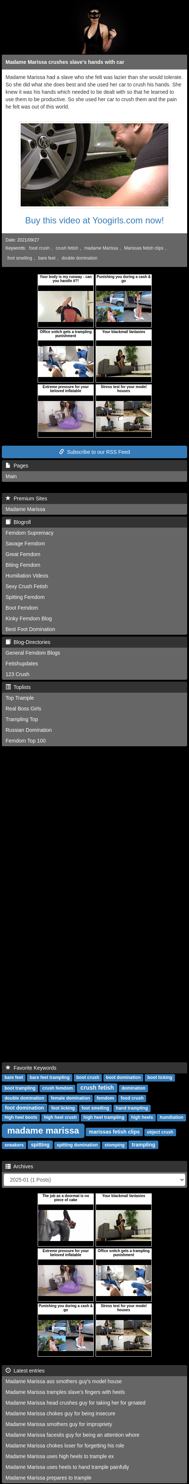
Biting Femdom (23, 565)
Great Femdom (23, 554)
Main (11, 476)
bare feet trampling (49, 1077)
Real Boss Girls (23, 709)
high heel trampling (103, 1117)
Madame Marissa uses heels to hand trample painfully (67, 1467)
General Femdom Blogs (33, 653)
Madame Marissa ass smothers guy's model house (64, 1381)
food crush (39, 248)
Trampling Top (22, 719)
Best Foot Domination (30, 629)
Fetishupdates (22, 663)
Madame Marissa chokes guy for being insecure (60, 1413)
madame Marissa (101, 248)
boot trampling (19, 1088)
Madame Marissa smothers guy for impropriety (59, 1424)
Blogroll (18, 522)
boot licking (159, 1077)
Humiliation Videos (27, 576)
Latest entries (25, 1371)
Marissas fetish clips (143, 248)
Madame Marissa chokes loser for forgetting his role (65, 1446)
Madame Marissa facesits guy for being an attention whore (73, 1435)
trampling (143, 1145)
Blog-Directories (28, 642)
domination (133, 1088)
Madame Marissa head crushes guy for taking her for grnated (75, 1403)
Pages (17, 466)
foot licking (63, 1108)
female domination (70, 1098)
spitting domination (77, 1145)
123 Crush (18, 674)
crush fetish (67, 248)
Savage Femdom (25, 543)
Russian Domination (29, 730)
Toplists (18, 687)
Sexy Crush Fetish (27, 586)
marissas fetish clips (114, 1132)
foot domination (24, 1108)
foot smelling (19, 258)
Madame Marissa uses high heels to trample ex (60, 1456)
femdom (105, 1098)
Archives (19, 1166)
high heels (142, 1117)
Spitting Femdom (25, 597)
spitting (40, 1145)
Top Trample (20, 698)
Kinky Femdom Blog (29, 618)
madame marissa (43, 1130)
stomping (114, 1145)
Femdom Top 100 (26, 741)
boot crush (87, 1077)
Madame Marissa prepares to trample (49, 1478)
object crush (160, 1132)
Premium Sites (26, 498)
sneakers (14, 1145)
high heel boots (20, 1117)
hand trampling (132, 1108)
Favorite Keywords (31, 1068)
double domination (79, 258)
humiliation (171, 1117)
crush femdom (57, 1088)
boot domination (123, 1077)
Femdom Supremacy (30, 533)
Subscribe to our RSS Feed (94, 452)
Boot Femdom (22, 608)
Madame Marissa (25, 509)
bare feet (46, 258)
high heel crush (60, 1117)
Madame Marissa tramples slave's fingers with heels (65, 1392)
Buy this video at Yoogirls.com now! (94, 220)
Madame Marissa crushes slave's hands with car (65, 62)
